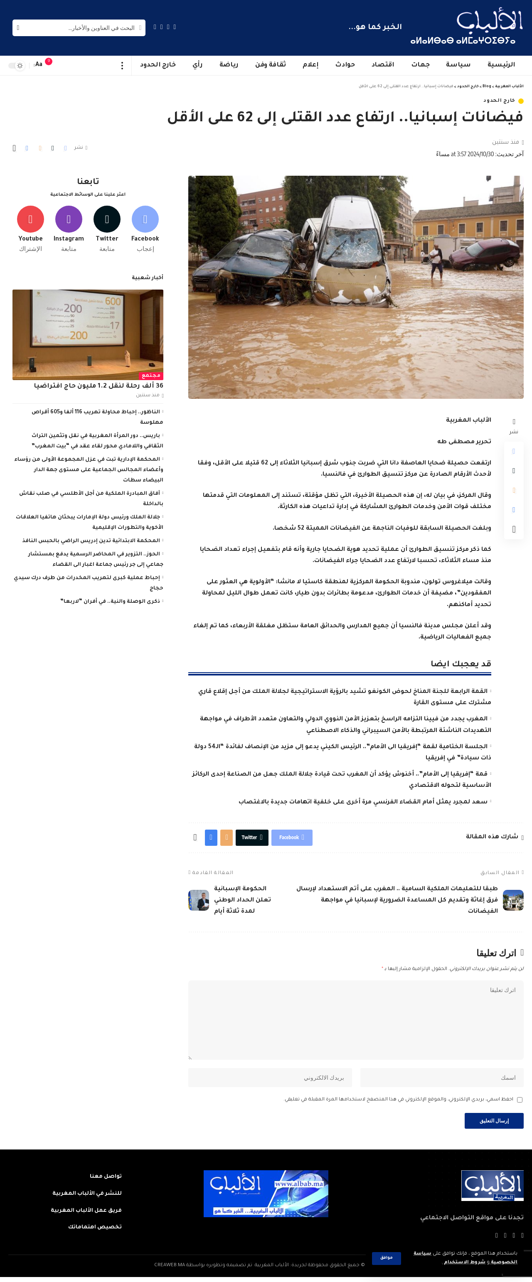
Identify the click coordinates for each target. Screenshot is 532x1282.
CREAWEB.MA (169, 1271)
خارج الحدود (499, 101)
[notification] (53, 65)
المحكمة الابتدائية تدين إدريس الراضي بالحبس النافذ (91, 539)
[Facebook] (175, 26)
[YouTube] (161, 26)
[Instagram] (155, 26)
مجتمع (151, 374)
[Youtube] (30, 227)
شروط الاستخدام (463, 1262)
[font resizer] (39, 65)
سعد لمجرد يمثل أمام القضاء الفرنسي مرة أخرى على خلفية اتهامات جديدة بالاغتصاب (363, 802)
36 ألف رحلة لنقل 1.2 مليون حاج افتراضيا (98, 384)
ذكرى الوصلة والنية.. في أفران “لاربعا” (110, 600)
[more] (122, 66)
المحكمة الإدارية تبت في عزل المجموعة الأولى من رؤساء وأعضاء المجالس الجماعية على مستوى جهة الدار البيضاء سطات (88, 468)
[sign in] (65, 65)
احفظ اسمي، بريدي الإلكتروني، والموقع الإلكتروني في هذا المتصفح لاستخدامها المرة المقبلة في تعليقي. (398, 1104)
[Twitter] (168, 26)
